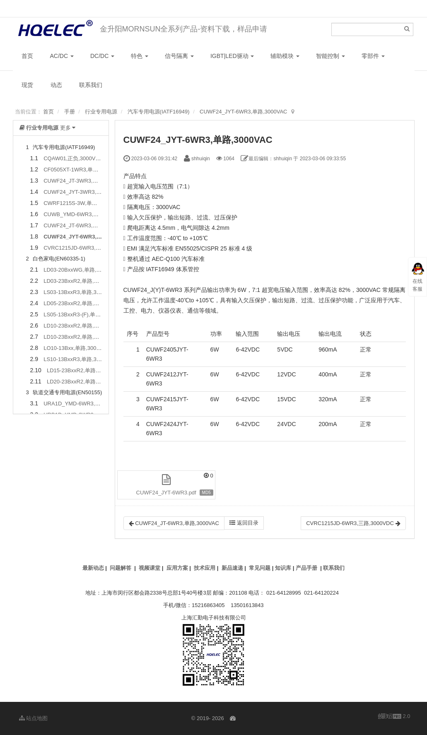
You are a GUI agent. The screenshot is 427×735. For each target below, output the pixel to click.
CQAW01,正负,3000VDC (73, 158)
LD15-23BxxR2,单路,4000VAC (83, 370)
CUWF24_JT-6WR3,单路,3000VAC (85, 225)
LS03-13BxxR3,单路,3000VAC (79, 292)
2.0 (394, 717)
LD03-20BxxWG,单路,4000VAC (81, 270)
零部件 (373, 56)
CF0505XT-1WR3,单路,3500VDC (83, 169)
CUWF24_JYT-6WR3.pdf (166, 492)
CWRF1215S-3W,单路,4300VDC (82, 203)
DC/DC (102, 56)
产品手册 (306, 568)
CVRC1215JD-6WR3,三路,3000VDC (87, 248)
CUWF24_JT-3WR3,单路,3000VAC (85, 181)
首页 (27, 56)
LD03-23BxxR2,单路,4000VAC (79, 281)
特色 (139, 56)
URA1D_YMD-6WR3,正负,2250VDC (86, 403)
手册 (69, 111)
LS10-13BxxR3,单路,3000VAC (79, 359)
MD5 (206, 492)
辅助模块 (284, 56)
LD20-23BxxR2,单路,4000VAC (83, 381)
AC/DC (62, 56)
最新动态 (93, 568)
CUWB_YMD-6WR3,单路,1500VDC (86, 214)
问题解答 (120, 568)
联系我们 (90, 85)
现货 (27, 85)
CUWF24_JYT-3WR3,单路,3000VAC (87, 192)
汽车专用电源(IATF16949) (159, 111)
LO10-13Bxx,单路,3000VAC (76, 348)
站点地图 (33, 718)
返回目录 (243, 523)
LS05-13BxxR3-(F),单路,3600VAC (84, 314)
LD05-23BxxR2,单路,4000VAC (79, 303)
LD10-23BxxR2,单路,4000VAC (79, 326)
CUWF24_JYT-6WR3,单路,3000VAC (243, 111)
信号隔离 (179, 56)
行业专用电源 (101, 111)
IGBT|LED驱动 (232, 56)
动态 (56, 85)
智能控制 (330, 56)
